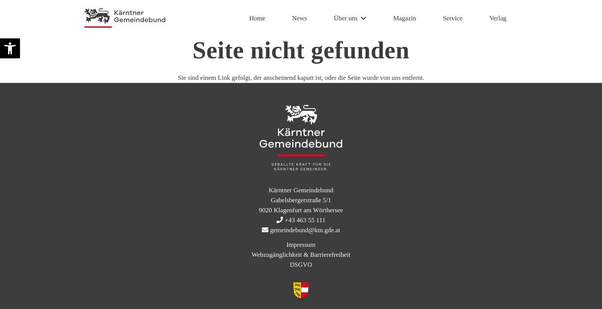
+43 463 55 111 (305, 220)
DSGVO (301, 264)
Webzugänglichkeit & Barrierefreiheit (300, 254)
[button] (10, 48)
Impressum (301, 244)
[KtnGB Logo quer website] (124, 18)
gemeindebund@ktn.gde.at (305, 230)
